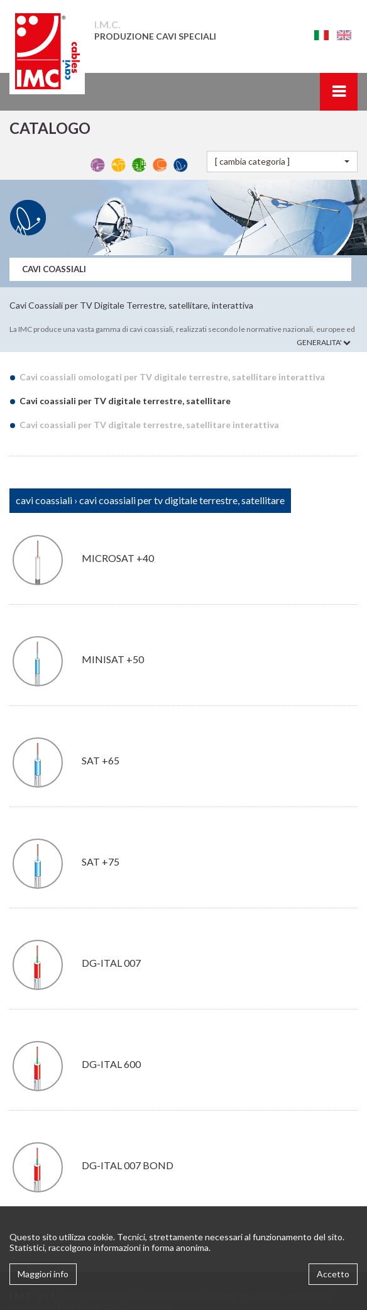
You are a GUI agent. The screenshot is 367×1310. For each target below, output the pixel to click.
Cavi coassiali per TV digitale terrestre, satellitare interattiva (149, 424)
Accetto (333, 1274)
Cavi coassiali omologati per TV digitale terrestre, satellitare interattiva (172, 377)
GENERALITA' (324, 342)
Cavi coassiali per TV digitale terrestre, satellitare (125, 400)
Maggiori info (43, 1274)
